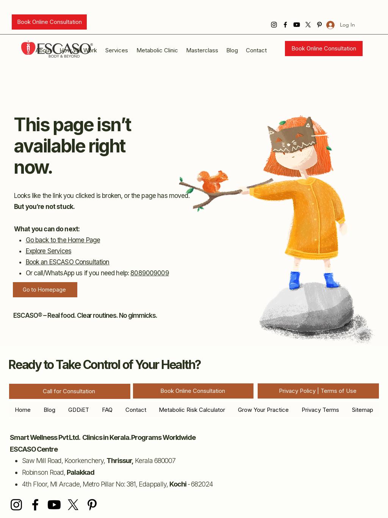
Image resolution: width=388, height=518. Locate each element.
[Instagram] (274, 24)
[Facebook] (285, 24)
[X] (308, 24)
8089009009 (149, 273)
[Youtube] (296, 24)
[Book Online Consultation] (49, 22)
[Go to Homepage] (45, 289)
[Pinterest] (92, 504)
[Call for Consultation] (69, 391)
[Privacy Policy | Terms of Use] (318, 391)
